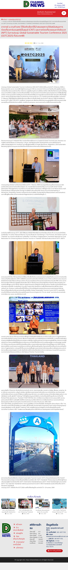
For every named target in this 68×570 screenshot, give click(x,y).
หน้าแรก (4, 19)
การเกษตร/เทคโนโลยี (18, 543)
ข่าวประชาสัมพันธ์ (18, 528)
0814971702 (59, 539)
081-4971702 (61, 532)
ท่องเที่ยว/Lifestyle (19, 537)
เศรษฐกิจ (18, 533)
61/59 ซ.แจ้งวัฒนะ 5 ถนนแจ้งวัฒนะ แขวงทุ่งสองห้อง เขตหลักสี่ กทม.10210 (54, 544)
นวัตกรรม (18, 547)
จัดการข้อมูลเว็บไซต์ (54, 551)
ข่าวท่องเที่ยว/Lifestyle (14, 19)
